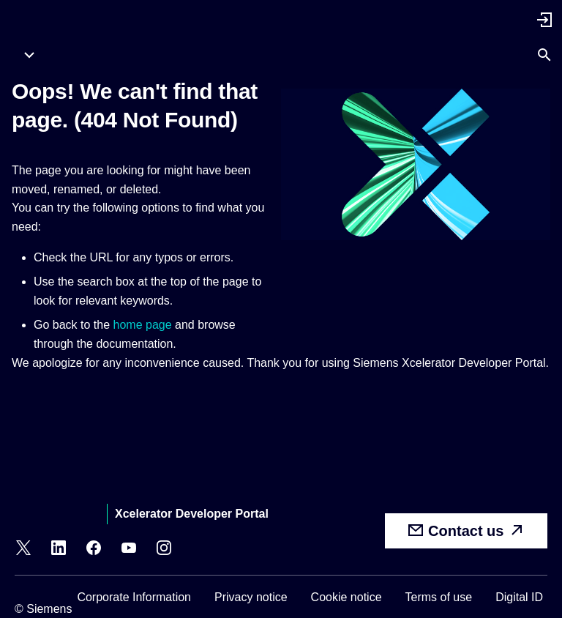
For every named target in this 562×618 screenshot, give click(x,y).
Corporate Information (134, 597)
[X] (23, 550)
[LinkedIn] (58, 550)
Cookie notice (346, 597)
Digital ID (519, 597)
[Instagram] (164, 550)
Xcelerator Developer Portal (192, 513)
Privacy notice (251, 597)
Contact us (466, 530)
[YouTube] (129, 550)
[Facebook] (93, 550)
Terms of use (439, 597)
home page (142, 325)
